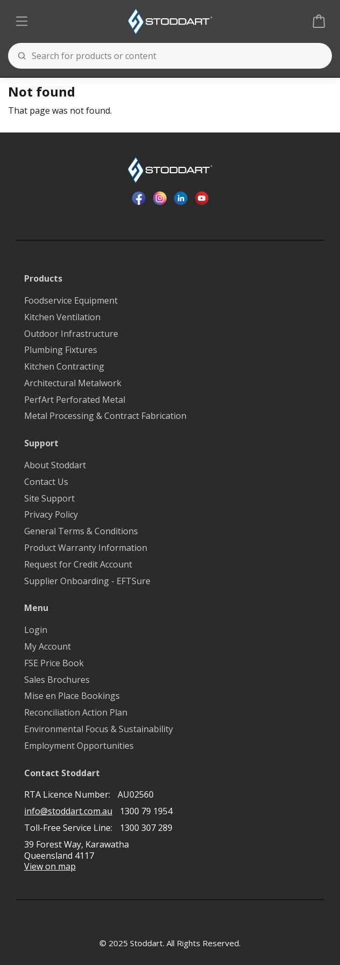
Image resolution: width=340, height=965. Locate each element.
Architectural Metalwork (72, 383)
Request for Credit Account (78, 564)
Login (35, 630)
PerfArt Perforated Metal (74, 400)
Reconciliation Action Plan (75, 712)
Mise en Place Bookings (72, 696)
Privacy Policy (51, 514)
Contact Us (46, 482)
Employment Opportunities (79, 746)
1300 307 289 (146, 828)
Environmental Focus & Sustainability (98, 729)
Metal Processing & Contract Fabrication (105, 416)
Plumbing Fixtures (60, 350)
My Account (47, 646)
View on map (50, 866)
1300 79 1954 (146, 811)
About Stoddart (55, 465)
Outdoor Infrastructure (71, 334)
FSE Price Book (54, 663)
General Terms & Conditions (81, 531)
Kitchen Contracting (64, 366)
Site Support (49, 498)
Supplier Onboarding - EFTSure (87, 581)
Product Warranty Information (85, 548)
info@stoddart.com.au (68, 811)
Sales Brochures (57, 680)
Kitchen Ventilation (62, 317)
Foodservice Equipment (71, 300)
